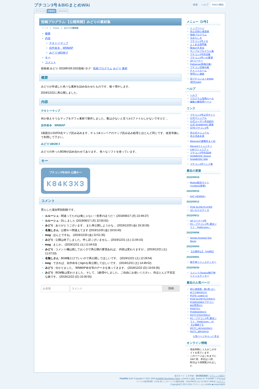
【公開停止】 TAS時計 (202, 251)
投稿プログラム (102, 68)
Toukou (56, 28)
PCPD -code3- (199, 295)
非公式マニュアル (199, 133)
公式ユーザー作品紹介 (202, 121)
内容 (48, 38)
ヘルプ (204, 4)
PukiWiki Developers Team (168, 378)
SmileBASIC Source (200, 156)
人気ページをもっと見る (206, 336)
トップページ (197, 28)
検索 (195, 4)
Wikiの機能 (218, 4)
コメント (50, 62)
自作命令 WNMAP (61, 47)
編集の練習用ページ (201, 101)
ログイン (221, 381)
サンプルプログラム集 (202, 51)
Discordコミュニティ (201, 146)
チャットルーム (198, 70)
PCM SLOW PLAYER (201, 207)
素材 (124, 68)
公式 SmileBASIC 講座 (202, 124)
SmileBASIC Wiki (199, 159)
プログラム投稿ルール (202, 98)
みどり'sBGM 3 (58, 52)
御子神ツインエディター (203, 262)
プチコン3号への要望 (201, 57)
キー (48, 57)
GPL (193, 378)
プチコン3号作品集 (200, 54)
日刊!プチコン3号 (199, 128)
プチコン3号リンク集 (201, 164)
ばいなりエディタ (199, 210)
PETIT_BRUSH (199, 331)
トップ (45, 28)
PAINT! (195, 308)
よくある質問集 (198, 44)
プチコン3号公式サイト (202, 115)
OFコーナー (196, 61)
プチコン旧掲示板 (199, 67)
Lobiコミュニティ (199, 149)
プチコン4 (40, 11)
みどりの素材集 (71, 28)
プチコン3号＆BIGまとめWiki (62, 5)
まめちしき (196, 38)
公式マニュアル (198, 118)
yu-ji (223, 378)
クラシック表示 (217, 376)
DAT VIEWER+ (198, 196)
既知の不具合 (197, 48)
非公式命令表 (197, 136)
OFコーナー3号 (198, 221)
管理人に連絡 (197, 74)
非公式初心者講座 (199, 31)
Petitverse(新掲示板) (201, 64)
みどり (117, 68)
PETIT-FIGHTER (200, 315)
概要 (48, 33)
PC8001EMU (198, 312)
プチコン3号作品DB (200, 152)
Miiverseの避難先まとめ (202, 141)
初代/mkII (63, 11)
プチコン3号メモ (199, 41)
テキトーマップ (58, 43)
